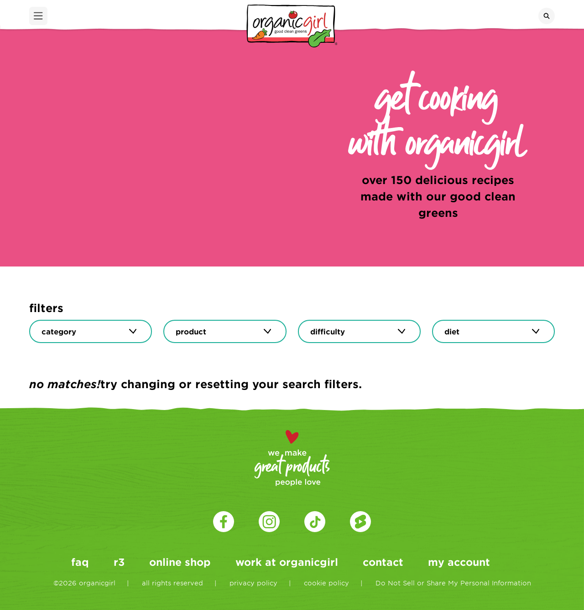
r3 (119, 562)
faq (80, 562)
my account (459, 562)
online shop (180, 562)
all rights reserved (172, 583)
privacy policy (253, 583)
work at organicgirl (286, 562)
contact (383, 562)
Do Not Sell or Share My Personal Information (453, 583)
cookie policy (326, 583)
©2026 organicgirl (84, 583)
